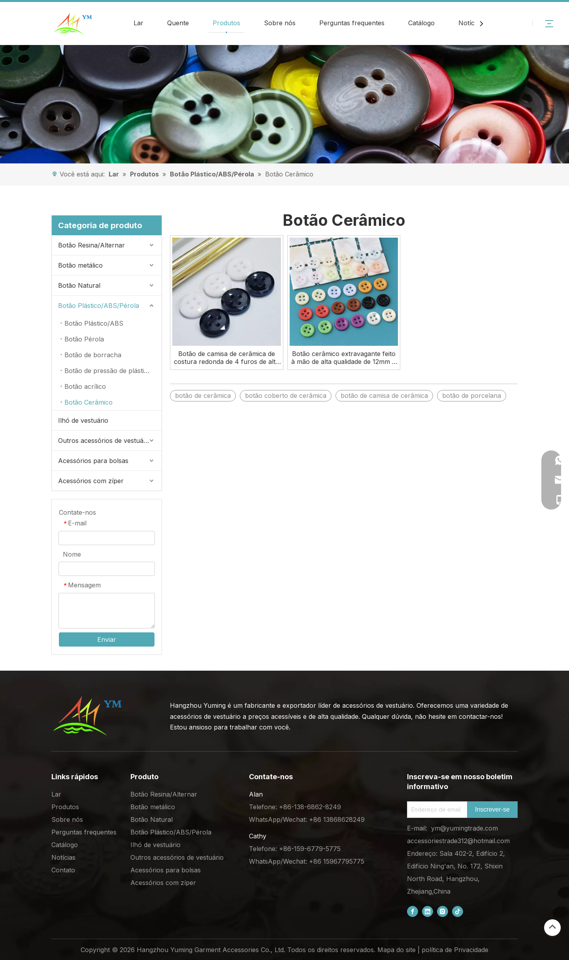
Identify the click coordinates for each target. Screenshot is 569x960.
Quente (178, 23)
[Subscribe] (492, 809)
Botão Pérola (84, 339)
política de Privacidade (455, 950)
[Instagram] (442, 911)
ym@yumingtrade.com (464, 828)
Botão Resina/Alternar (91, 245)
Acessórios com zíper (91, 481)
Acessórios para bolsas (93, 461)
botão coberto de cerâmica (285, 395)
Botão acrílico (85, 386)
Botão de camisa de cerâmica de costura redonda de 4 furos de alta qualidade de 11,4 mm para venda (226, 358)
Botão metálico (80, 265)
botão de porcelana (471, 395)
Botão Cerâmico (88, 402)
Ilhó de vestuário (83, 420)
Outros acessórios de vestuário (104, 440)
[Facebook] (412, 911)
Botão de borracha (92, 355)
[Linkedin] (427, 911)
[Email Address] (435, 810)
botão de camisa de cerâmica (384, 395)
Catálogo (421, 23)
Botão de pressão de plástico (107, 371)
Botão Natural (79, 285)
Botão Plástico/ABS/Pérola (98, 305)
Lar (138, 23)
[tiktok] (457, 911)
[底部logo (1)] (86, 715)
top (552, 927)
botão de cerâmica (203, 395)
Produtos (226, 23)
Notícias (470, 23)
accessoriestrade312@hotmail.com (458, 841)
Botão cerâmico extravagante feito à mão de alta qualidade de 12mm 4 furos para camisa (343, 358)
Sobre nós (280, 23)
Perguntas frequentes (351, 23)
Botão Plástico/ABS (93, 323)
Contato (63, 870)
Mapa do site (396, 950)
